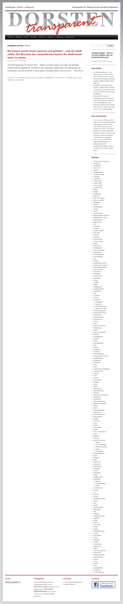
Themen (10, 37)
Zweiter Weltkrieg (98, 572)
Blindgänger (97, 202)
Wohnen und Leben (101, 308)
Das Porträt (96, 233)
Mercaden (96, 393)
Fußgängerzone (97, 287)
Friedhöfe (96, 282)
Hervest (95, 321)
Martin (95, 384)
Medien (95, 386)
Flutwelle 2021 (97, 276)
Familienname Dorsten (100, 263)
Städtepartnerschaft (99, 516)
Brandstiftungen (98, 207)
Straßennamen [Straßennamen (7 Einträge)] (37, 596)
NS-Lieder (96, 421)
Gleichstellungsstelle (99, 310)
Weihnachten (97, 553)
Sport (95, 503)
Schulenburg (97, 473)
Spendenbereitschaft (99, 499)
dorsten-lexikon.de (70, 584)
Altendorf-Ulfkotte (98, 174)
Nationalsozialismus (99, 414)
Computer (96, 228)
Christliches (96, 226)
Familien (96, 261)
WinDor (95, 559)
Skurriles (96, 494)
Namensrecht (97, 412)
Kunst (95, 367)
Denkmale (96, 237)
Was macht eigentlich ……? (101, 550)
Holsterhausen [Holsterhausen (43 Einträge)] (40, 591)
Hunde (95, 330)
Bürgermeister (97, 222)
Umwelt (95, 533)
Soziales (95, 496)
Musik (95, 408)
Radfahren (96, 436)
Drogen (95, 243)
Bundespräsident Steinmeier (101, 215)
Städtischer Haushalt (101, 447)
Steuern (97, 449)
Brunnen (95, 209)
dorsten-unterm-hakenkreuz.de (73, 582)
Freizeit (95, 280)
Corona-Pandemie (98, 230)
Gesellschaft (97, 300)
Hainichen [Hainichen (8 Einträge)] (52, 586)
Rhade (95, 460)
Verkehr (95, 542)
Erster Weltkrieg (98, 256)
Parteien (95, 425)
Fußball (95, 284)
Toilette (95, 527)
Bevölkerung (97, 194)
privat (95, 434)
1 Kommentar (19, 80)
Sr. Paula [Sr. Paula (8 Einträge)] (50, 584)
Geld (94, 293)
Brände (95, 204)
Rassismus (96, 438)
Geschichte (96, 295)
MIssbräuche (97, 399)
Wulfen (95, 563)
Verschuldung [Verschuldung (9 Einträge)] (42, 582)
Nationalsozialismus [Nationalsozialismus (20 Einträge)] (41, 587)
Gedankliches (97, 291)
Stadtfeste (10, 80)
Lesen (95, 375)
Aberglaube (96, 163)
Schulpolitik (97, 479)
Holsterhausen (97, 328)
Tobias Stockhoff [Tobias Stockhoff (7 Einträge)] (51, 591)
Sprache (95, 505)
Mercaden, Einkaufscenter (101, 395)
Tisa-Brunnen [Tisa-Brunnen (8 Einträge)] (50, 582)
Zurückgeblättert (98, 568)
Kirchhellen (96, 349)
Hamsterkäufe (97, 315)
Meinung (19, 37)
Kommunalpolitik (98, 354)
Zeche (95, 566)
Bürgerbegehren (98, 220)
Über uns (42, 37)
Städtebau (96, 514)
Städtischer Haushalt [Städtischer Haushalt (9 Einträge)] (49, 594)
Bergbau (95, 192)
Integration (98, 304)
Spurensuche (97, 509)
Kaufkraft (96, 339)
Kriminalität (97, 362)
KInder (95, 341)
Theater (95, 522)
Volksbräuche (49, 77)
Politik (95, 429)
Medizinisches (97, 388)
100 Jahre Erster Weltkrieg (101, 161)
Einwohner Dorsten (99, 250)
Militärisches (97, 397)
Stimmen (33, 37)
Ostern (95, 423)
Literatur (95, 377)
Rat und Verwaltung (99, 440)
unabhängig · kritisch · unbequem (19, 7)
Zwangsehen (97, 570)
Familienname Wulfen (99, 267)
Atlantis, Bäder (97, 183)
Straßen (95, 520)
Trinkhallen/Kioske (99, 531)
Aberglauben (97, 166)
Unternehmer (97, 535)
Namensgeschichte (98, 410)
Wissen (95, 561)
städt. (95, 511)
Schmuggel (96, 468)
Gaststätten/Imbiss (98, 289)
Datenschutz (70, 37)
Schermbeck (97, 464)
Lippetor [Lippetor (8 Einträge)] (42, 589)
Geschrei (96, 297)
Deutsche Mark (97, 239)
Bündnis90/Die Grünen (100, 217)
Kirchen (95, 347)
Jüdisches (96, 334)
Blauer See (96, 196)
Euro (94, 259)
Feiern (75, 77)
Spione (95, 501)
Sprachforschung (98, 507)
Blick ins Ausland (98, 200)
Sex (94, 492)
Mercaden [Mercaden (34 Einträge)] (48, 589)
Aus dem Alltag (97, 185)
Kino (94, 345)
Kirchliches (40, 77)
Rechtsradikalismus (101, 306)
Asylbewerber (97, 181)
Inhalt (26, 37)
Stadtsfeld (96, 518)
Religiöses (96, 457)
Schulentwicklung (100, 483)
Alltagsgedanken (98, 172)
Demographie (99, 302)
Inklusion (98, 481)
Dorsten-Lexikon (98, 241)
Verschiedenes (97, 544)
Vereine (95, 537)
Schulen (95, 470)
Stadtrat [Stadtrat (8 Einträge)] (36, 582)
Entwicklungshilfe (98, 254)
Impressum (59, 37)
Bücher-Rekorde (98, 213)
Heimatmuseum (98, 319)
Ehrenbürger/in (97, 248)
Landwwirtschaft (98, 371)
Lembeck (96, 373)
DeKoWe (96, 235)
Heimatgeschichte (98, 317)
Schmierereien (97, 466)
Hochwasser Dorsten (99, 326)
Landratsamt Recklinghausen (101, 369)
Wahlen (95, 548)
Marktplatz (96, 382)
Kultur (95, 364)
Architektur (96, 179)
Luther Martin (97, 380)
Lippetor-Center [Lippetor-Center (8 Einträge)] (38, 594)
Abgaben (97, 442)
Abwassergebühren (100, 444)
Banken (95, 189)
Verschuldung (99, 451)
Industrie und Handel (99, 332)
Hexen (95, 323)
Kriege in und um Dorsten (100, 356)
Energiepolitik (97, 252)
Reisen (95, 455)
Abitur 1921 (96, 168)
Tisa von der (97, 524)
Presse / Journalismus (99, 431)
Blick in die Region (99, 198)
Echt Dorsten (97, 246)
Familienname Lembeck (100, 265)
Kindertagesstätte (98, 343)
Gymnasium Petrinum (99, 313)
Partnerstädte (97, 427)
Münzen (95, 406)
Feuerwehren (97, 272)
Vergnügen (96, 540)
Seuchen (95, 490)
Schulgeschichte (98, 477)
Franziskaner (97, 278)
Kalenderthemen (98, 336)
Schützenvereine (98, 488)
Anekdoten (96, 176)
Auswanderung (97, 187)
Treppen (95, 529)
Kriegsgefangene (98, 358)
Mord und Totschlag (99, 401)
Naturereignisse (97, 416)
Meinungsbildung (98, 390)
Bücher (95, 211)
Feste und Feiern (30, 77)
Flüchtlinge (96, 274)
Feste (80, 77)
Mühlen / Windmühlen (100, 403)
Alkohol (22, 77)
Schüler (95, 475)
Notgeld (95, 419)
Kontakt (50, 37)
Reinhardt (96, 131)
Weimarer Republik (99, 555)
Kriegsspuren (97, 360)
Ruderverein (97, 462)
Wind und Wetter (98, 557)
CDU (94, 224)
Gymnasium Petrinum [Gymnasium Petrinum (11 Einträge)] (40, 584)
